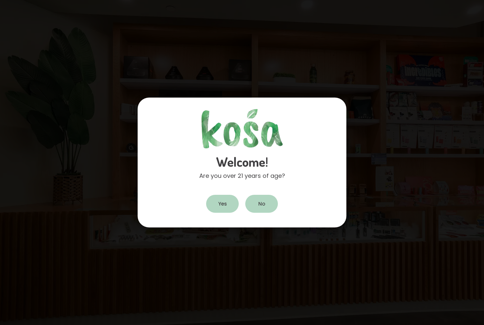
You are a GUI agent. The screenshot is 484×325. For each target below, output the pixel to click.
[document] (242, 162)
